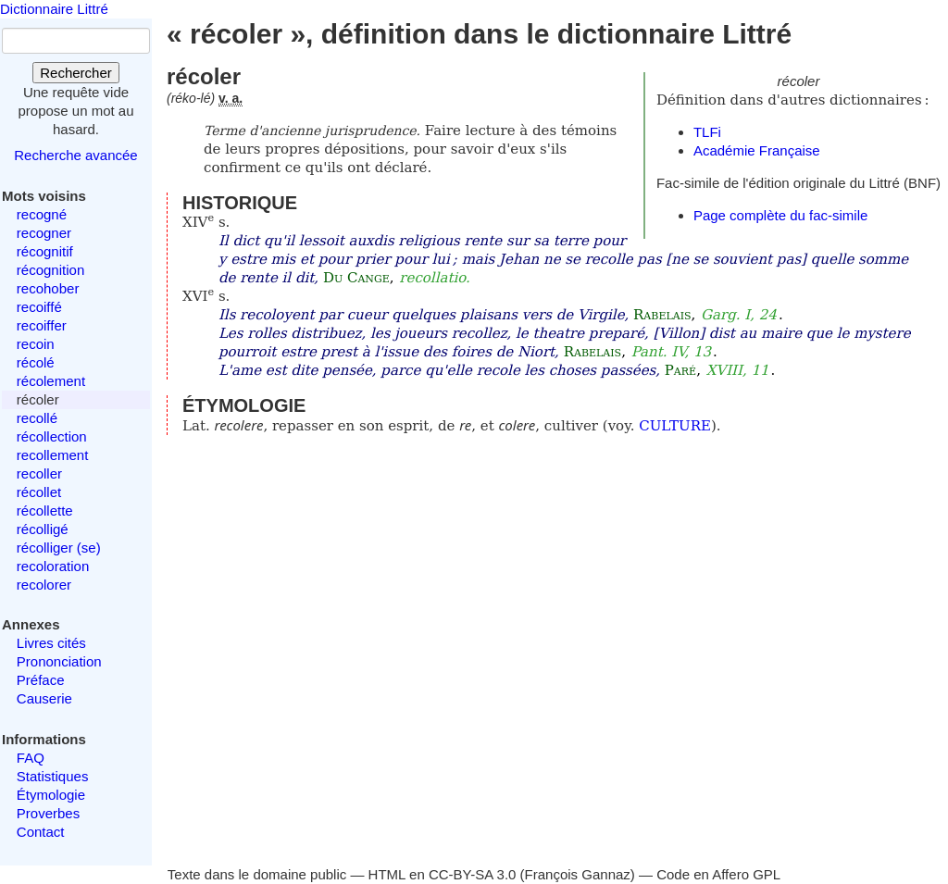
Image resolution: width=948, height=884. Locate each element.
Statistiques (53, 776)
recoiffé (39, 307)
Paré (680, 370)
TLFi (707, 132)
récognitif (45, 251)
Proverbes (48, 813)
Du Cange (356, 277)
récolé (36, 362)
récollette (45, 510)
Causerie (44, 698)
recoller (39, 473)
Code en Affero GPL (718, 874)
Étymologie (51, 795)
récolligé (43, 529)
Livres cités (51, 643)
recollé (37, 418)
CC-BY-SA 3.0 (473, 874)
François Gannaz (577, 874)
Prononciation (59, 661)
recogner (44, 233)
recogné (42, 214)
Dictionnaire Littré (54, 9)
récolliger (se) (59, 547)
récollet (39, 492)
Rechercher (76, 73)
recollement (53, 455)
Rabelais (662, 314)
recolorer (44, 584)
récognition (50, 270)
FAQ (30, 758)
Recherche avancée (75, 155)
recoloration (53, 566)
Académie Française (756, 150)
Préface (41, 680)
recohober (48, 288)
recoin (36, 344)
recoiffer (42, 325)
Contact (41, 832)
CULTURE (675, 425)
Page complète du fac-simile (780, 215)
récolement (51, 381)
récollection (52, 436)
